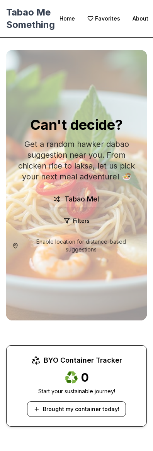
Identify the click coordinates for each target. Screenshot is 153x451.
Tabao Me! (76, 199)
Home (67, 18)
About (140, 18)
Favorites (103, 18)
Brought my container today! (76, 409)
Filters (77, 220)
